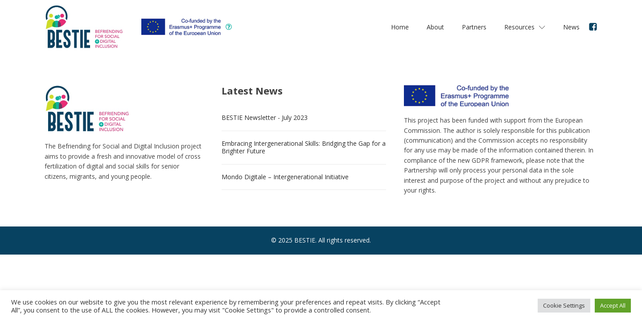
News (571, 27)
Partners (474, 27)
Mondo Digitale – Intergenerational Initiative (285, 177)
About (435, 27)
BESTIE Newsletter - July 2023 (265, 117)
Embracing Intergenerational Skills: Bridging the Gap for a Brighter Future (304, 147)
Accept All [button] (613, 305)
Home (400, 27)
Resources (524, 27)
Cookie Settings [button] (564, 305)
